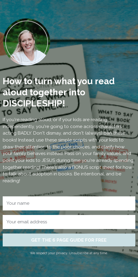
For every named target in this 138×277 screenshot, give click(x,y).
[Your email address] (69, 222)
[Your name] (69, 203)
